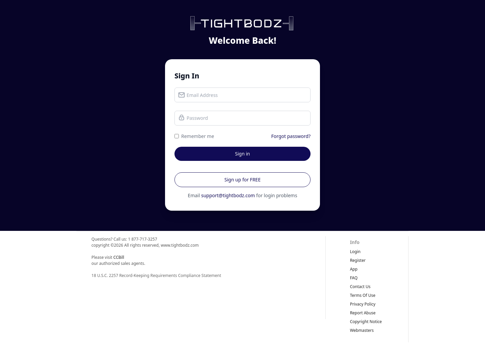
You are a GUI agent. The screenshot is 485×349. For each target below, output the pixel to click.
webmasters (362, 330)
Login (355, 251)
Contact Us (360, 286)
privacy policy (363, 304)
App (353, 269)
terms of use (363, 295)
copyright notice (366, 321)
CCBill (119, 257)
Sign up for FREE (242, 179)
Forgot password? (291, 136)
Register (358, 260)
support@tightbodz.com (228, 195)
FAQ (354, 278)
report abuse (363, 313)
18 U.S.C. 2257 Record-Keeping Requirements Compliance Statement (156, 275)
